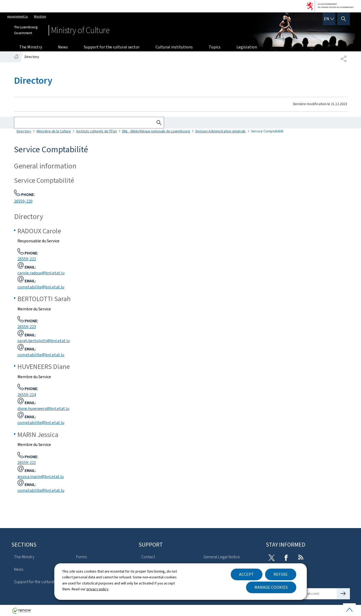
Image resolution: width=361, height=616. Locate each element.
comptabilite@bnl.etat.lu (40, 287)
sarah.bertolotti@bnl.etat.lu (43, 340)
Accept (246, 574)
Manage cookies (271, 587)
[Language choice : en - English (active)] (329, 18)
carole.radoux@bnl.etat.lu (41, 273)
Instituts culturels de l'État (96, 131)
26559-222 (26, 259)
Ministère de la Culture (53, 131)
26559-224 (26, 395)
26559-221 (26, 462)
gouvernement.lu (17, 17)
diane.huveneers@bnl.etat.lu (43, 408)
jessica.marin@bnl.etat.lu (40, 476)
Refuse (280, 574)
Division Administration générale (220, 131)
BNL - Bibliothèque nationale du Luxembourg (156, 131)
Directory (24, 131)
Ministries (40, 17)
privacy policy (97, 589)
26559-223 (26, 326)
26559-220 (23, 201)
